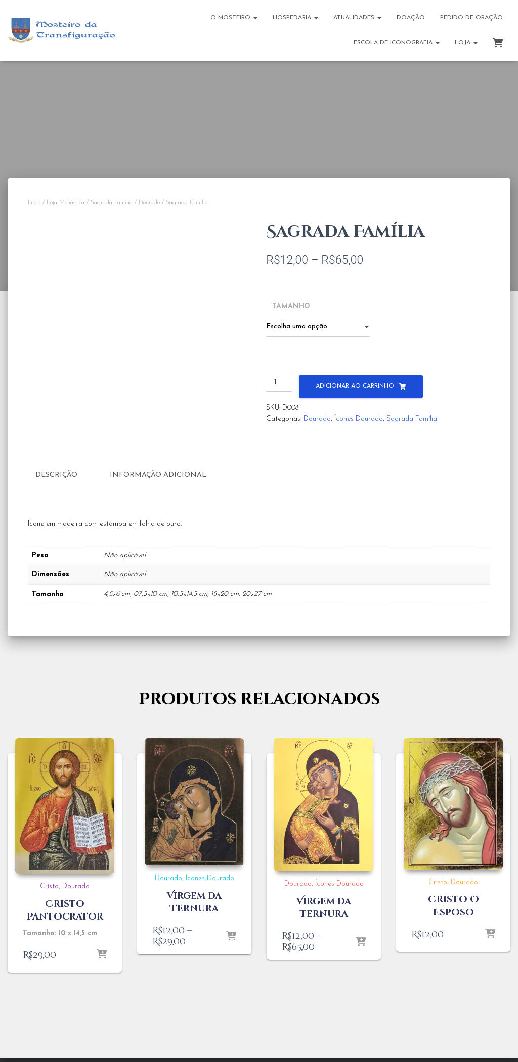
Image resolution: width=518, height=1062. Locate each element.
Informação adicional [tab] (158, 475)
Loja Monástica (65, 203)
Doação (411, 18)
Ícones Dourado (358, 419)
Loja (466, 43)
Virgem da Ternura (194, 901)
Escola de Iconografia (397, 43)
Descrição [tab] (56, 475)
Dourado (149, 203)
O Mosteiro (233, 18)
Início (34, 203)
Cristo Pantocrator (65, 909)
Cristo (49, 886)
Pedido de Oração (471, 18)
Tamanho (291, 306)
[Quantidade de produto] (279, 383)
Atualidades (357, 18)
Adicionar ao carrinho (355, 386)
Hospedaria (295, 18)
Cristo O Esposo (453, 905)
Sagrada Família (112, 203)
